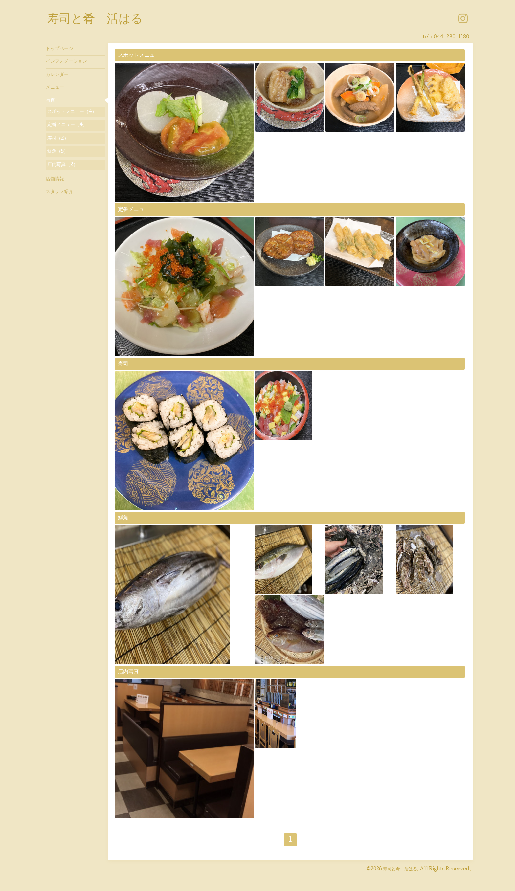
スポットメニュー (139, 55)
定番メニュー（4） (67, 125)
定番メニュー (133, 209)
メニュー (55, 87)
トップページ (59, 49)
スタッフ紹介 (59, 192)
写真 (50, 100)
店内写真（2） (62, 164)
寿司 (123, 364)
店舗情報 (55, 179)
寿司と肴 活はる (95, 20)
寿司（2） (58, 138)
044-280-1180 (451, 37)
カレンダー (57, 75)
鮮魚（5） (57, 151)
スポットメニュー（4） (72, 112)
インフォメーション (66, 61)
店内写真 (128, 672)
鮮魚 (123, 518)
